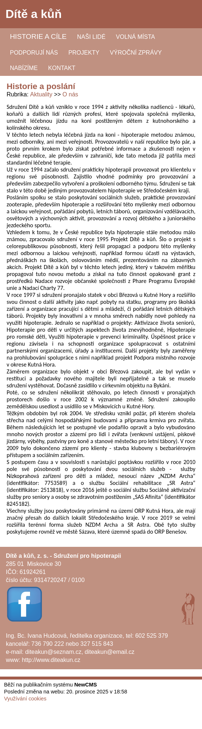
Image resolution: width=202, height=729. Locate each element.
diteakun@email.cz (109, 652)
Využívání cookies (25, 699)
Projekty (83, 52)
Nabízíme (24, 68)
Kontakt (61, 68)
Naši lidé (91, 37)
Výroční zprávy (136, 52)
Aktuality (41, 94)
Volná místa (135, 37)
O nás (70, 94)
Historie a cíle (38, 36)
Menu (187, 14)
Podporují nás (34, 52)
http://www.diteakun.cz (51, 660)
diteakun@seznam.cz (53, 652)
